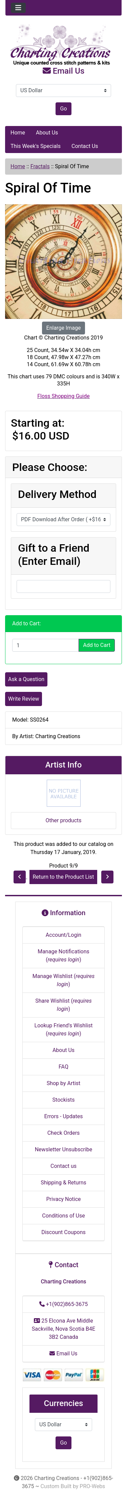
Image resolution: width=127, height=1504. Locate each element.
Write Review (23, 699)
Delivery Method (57, 494)
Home (17, 132)
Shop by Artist (64, 1083)
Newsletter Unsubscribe (63, 1149)
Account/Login (63, 935)
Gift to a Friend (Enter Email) (53, 554)
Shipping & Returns (63, 1182)
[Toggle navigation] (18, 8)
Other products (63, 820)
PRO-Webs (92, 1486)
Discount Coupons (63, 1232)
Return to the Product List (63, 877)
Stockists (63, 1100)
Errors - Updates (63, 1116)
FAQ (63, 1066)
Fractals (40, 166)
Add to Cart (96, 645)
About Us (47, 132)
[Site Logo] (63, 45)
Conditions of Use (63, 1215)
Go (63, 108)
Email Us (64, 71)
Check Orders (63, 1133)
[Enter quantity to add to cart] (45, 645)
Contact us (63, 1166)
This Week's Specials (35, 146)
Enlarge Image (63, 328)
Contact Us (84, 146)
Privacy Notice (63, 1199)
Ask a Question (26, 679)
